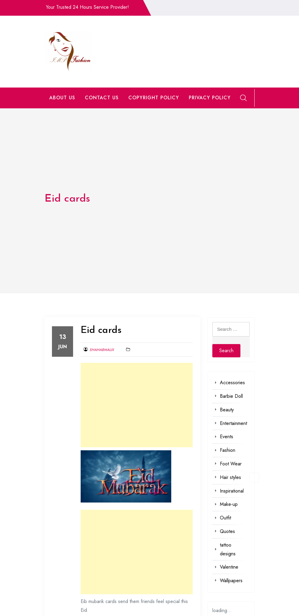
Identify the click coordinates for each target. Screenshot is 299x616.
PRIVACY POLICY (210, 97)
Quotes (227, 531)
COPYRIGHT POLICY (153, 97)
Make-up (229, 504)
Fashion (227, 450)
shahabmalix (101, 350)
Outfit (225, 517)
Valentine (229, 566)
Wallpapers (231, 580)
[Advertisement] (137, 405)
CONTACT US (102, 97)
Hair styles (230, 477)
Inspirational (232, 490)
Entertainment (233, 423)
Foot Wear (231, 463)
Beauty (227, 409)
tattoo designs (228, 549)
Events (226, 436)
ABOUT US (62, 97)
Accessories (232, 382)
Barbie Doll (231, 396)
